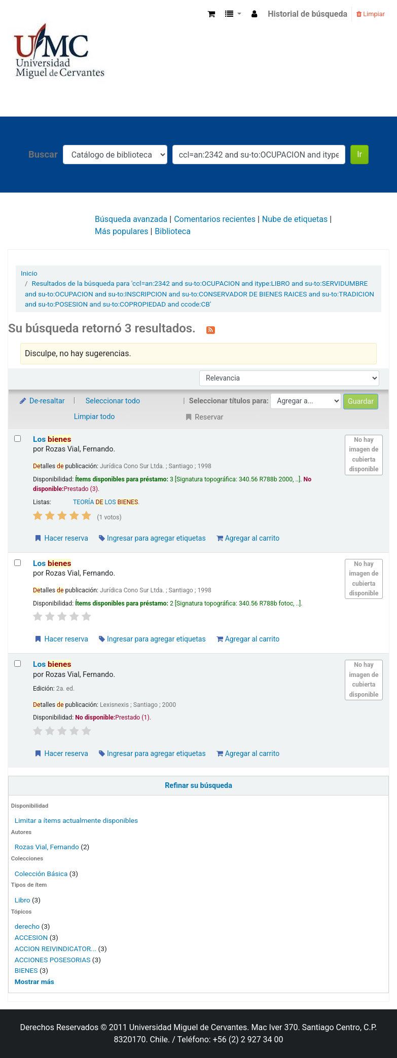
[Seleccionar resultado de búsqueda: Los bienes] (17, 438)
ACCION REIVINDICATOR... (55, 948)
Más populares (121, 231)
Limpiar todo (94, 416)
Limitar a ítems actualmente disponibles (76, 820)
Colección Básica (41, 874)
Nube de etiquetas (295, 219)
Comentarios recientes (215, 219)
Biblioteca (173, 231)
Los (52, 439)
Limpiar (370, 14)
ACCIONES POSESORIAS (53, 960)
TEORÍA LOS (105, 502)
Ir (359, 154)
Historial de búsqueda (307, 14)
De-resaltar (41, 401)
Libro (22, 900)
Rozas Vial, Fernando (47, 847)
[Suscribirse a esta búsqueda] (211, 329)
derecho (27, 926)
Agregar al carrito (247, 538)
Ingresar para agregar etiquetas (152, 538)
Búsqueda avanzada (131, 219)
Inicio (29, 273)
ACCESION (31, 937)
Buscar (43, 154)
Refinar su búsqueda (198, 785)
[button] (211, 14)
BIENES (26, 970)
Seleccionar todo (113, 401)
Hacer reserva (60, 538)
